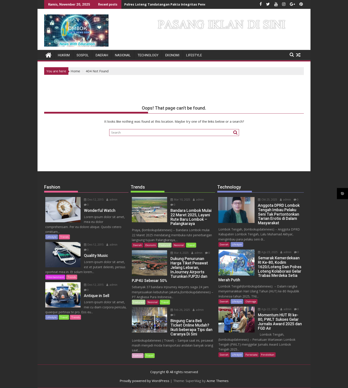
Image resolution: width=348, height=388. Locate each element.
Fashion (137, 355)
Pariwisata (251, 354)
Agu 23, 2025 (268, 252)
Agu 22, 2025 (268, 309)
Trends (64, 236)
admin (111, 199)
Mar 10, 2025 (180, 199)
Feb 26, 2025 (180, 310)
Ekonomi (172, 55)
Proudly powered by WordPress (144, 380)
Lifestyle (194, 55)
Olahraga (250, 301)
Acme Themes (218, 380)
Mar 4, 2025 (179, 253)
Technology (148, 55)
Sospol (83, 55)
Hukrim (64, 55)
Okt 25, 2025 (267, 199)
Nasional (123, 55)
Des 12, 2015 (94, 199)
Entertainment (55, 277)
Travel (64, 317)
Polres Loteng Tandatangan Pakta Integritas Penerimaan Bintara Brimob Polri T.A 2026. (194, 4)
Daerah (102, 55)
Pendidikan (267, 354)
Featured (164, 245)
